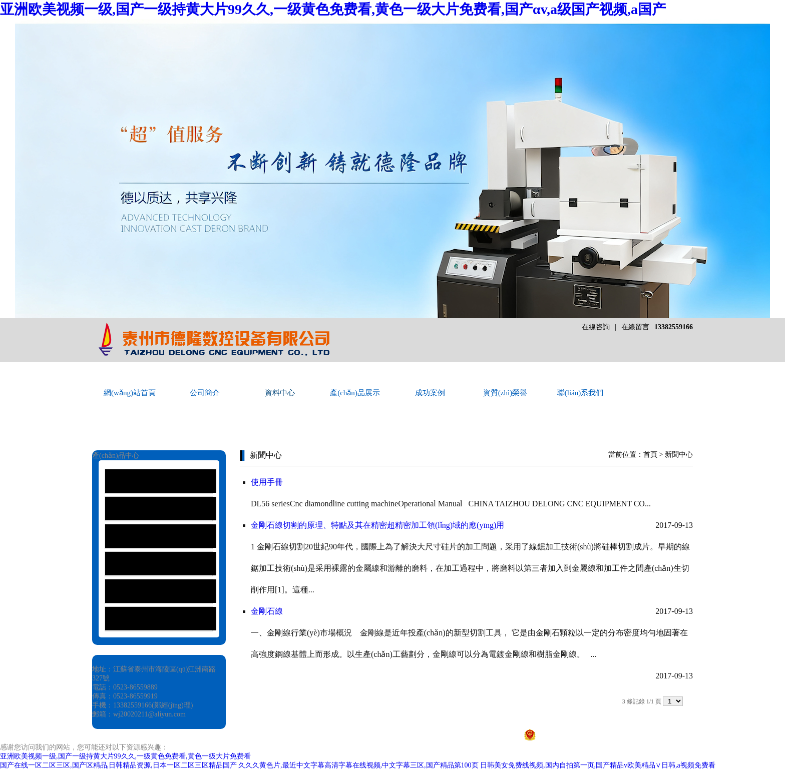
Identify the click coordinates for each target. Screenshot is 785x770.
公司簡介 (205, 393)
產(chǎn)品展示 (355, 393)
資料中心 (280, 393)
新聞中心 (679, 454)
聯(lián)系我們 (580, 393)
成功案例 (430, 393)
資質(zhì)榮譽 (505, 393)
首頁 (650, 454)
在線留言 (635, 327)
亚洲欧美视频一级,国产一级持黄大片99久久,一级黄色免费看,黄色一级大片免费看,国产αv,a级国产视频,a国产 (333, 9)
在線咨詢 (596, 327)
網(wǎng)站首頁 (130, 393)
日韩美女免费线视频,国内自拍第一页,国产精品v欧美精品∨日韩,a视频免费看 (597, 765)
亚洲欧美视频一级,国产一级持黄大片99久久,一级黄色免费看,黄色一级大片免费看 (125, 756)
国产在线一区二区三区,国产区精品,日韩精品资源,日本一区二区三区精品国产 (118, 765)
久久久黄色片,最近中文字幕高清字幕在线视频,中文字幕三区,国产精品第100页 (358, 765)
